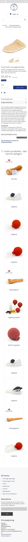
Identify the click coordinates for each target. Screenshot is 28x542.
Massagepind (14, 290)
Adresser (5, 489)
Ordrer (4, 483)
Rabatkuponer (6, 491)
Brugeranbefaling (6, 102)
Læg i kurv (20, 87)
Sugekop (14, 207)
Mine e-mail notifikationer (10, 494)
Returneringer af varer (9, 481)
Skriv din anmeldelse (22, 137)
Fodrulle (14, 179)
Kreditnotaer (6, 486)
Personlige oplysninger (9, 478)
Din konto (5, 476)
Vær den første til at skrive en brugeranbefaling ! (9, 141)
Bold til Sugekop (14, 345)
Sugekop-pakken (14, 317)
